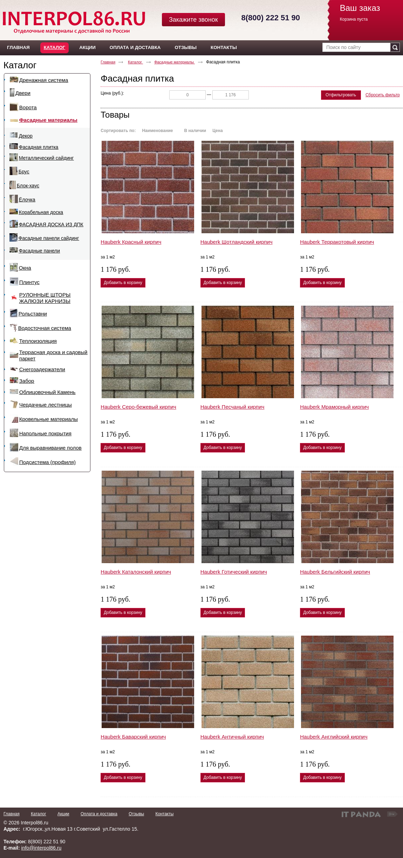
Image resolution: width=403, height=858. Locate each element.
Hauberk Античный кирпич (232, 737)
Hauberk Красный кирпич (131, 242)
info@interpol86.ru (41, 848)
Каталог (54, 47)
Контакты (164, 813)
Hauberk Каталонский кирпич (136, 572)
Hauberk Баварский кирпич (133, 737)
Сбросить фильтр (383, 94)
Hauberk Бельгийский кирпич (335, 572)
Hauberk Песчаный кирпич (232, 407)
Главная (108, 62)
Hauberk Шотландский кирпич (236, 242)
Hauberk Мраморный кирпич (334, 407)
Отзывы (136, 813)
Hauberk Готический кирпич (233, 572)
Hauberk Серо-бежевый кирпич (138, 407)
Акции (63, 813)
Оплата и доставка (99, 813)
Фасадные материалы (174, 62)
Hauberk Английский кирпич (333, 737)
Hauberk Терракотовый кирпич (337, 242)
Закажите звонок (193, 19)
